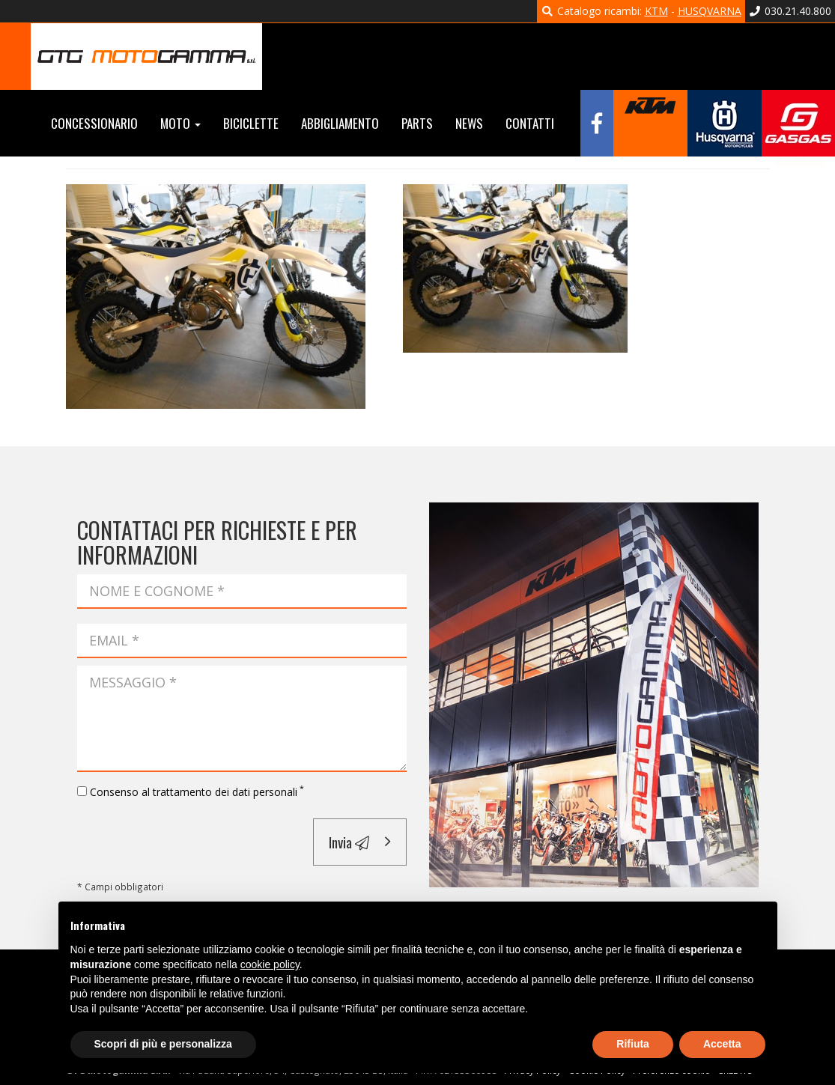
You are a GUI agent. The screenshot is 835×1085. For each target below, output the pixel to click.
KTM (656, 11)
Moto (180, 123)
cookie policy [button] (270, 964)
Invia (349, 841)
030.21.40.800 (790, 11)
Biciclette (251, 123)
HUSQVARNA (709, 11)
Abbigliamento (340, 123)
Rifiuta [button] (632, 1044)
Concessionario (94, 123)
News (469, 123)
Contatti (529, 123)
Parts (417, 123)
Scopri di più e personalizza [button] (163, 1044)
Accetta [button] (722, 1044)
